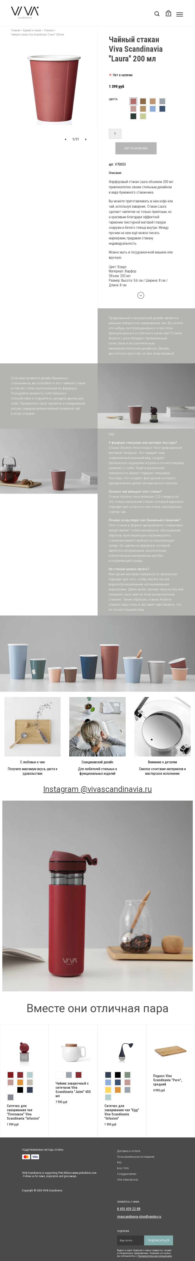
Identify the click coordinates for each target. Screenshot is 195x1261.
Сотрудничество (126, 1174)
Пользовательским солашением (155, 1256)
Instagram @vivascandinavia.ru (97, 789)
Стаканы (49, 30)
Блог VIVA (123, 1168)
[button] (65, 139)
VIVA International (127, 1179)
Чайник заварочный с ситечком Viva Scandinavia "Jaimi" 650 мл (73, 1089)
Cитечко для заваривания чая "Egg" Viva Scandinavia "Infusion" (121, 1112)
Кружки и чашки (32, 30)
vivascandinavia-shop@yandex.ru (139, 1217)
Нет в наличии (135, 148)
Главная (15, 30)
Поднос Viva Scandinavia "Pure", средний (167, 1080)
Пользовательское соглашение (135, 1156)
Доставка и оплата (128, 1151)
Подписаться (158, 1240)
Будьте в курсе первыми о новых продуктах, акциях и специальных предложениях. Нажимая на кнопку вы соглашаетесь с (144, 1253)
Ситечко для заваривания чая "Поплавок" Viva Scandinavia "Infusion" (23, 1112)
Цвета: (113, 99)
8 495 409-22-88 (128, 1209)
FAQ (119, 1162)
